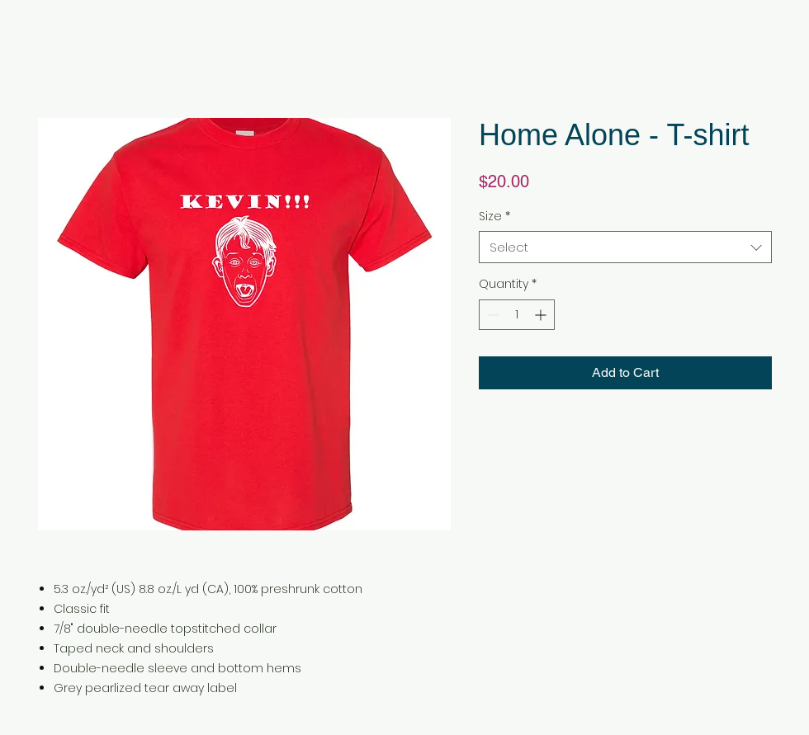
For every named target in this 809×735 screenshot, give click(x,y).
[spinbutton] (517, 314)
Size (494, 216)
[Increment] (542, 314)
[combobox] (625, 247)
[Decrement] (491, 314)
